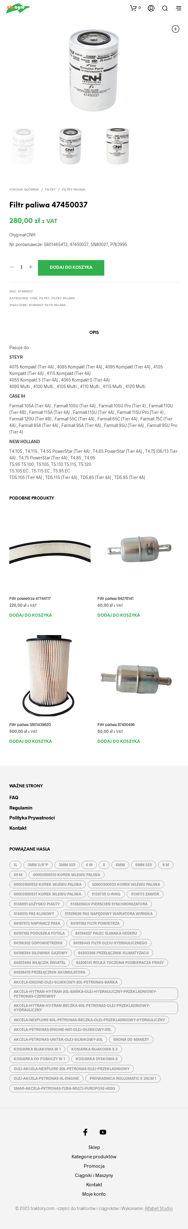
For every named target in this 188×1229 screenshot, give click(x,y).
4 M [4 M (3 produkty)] (89, 864)
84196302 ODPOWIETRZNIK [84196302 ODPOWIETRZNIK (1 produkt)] (38, 943)
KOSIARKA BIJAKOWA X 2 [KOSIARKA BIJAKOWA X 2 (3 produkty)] (94, 1049)
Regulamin (20, 807)
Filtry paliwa (74, 190)
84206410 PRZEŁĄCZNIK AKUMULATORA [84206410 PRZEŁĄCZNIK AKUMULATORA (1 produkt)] (49, 972)
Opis (94, 333)
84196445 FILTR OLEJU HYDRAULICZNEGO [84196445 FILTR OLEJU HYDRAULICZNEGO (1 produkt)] (110, 943)
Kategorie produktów (94, 1156)
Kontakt (17, 828)
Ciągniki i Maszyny (94, 1175)
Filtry (50, 190)
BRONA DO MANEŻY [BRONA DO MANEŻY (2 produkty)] (131, 1039)
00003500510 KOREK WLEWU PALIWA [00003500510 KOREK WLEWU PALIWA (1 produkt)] (66, 874)
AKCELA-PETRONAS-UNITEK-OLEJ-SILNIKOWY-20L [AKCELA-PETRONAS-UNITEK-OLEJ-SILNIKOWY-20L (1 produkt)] (58, 1039)
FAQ (13, 797)
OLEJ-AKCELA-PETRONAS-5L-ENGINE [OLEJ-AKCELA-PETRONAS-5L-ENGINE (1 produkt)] (46, 1078)
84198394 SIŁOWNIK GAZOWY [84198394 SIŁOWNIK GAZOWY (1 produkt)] (41, 953)
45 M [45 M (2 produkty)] (18, 874)
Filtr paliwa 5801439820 (30, 724)
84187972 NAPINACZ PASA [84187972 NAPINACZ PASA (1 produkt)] (37, 923)
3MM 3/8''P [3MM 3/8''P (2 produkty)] (38, 864)
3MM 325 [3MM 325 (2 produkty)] (67, 864)
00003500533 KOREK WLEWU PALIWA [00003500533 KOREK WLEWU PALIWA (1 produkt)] (126, 884)
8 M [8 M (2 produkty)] (165, 864)
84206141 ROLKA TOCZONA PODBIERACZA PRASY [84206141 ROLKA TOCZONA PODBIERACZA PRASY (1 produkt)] (120, 962)
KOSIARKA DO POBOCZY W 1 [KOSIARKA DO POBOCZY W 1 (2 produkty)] (39, 1058)
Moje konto (94, 1194)
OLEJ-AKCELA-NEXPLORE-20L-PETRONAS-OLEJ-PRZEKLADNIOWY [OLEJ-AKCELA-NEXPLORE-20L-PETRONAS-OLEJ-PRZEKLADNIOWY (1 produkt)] (71, 1068)
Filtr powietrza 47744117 (30, 598)
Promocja (94, 1166)
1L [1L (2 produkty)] (15, 864)
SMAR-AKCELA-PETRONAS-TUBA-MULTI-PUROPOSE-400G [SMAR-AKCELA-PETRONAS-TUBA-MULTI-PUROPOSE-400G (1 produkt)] (64, 1088)
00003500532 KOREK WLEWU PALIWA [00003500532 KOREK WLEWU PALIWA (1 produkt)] (48, 884)
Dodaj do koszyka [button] (30, 616)
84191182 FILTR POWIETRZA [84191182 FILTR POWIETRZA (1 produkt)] (95, 923)
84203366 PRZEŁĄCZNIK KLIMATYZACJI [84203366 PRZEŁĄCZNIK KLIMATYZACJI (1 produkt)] (113, 953)
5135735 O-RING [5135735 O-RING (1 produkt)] (106, 894)
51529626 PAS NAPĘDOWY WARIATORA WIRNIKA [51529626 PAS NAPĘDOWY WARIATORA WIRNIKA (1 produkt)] (109, 913)
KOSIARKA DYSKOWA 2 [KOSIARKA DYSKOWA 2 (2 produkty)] (97, 1058)
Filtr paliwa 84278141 (115, 598)
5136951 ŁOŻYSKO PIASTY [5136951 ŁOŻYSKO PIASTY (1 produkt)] (37, 904)
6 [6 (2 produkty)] (104, 864)
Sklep (94, 1147)
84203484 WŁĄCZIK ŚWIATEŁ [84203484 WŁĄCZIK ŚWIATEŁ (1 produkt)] (39, 962)
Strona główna (24, 190)
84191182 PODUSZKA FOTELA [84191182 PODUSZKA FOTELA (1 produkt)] (39, 933)
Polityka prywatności (32, 817)
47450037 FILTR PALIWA (47, 305)
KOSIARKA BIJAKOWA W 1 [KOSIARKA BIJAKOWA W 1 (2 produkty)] (37, 1049)
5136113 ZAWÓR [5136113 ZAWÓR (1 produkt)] (145, 894)
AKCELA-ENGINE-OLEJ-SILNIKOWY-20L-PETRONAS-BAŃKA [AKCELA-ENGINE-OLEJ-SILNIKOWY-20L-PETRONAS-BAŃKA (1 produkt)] (66, 982)
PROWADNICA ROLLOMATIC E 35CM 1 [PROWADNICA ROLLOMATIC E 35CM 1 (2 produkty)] (123, 1078)
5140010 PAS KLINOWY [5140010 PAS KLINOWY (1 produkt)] (34, 913)
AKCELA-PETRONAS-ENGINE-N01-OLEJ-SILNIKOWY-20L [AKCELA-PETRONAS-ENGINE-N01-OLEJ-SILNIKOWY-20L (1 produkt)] (62, 1029)
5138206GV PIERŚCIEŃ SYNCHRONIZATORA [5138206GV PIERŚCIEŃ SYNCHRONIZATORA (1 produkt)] (109, 904)
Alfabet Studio (159, 1208)
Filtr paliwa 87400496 (116, 724)
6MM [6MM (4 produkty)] (120, 864)
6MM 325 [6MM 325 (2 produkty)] (143, 864)
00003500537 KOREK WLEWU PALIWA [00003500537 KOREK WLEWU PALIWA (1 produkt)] (47, 894)
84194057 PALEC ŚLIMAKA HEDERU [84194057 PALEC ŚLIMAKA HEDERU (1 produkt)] (106, 933)
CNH (33, 298)
